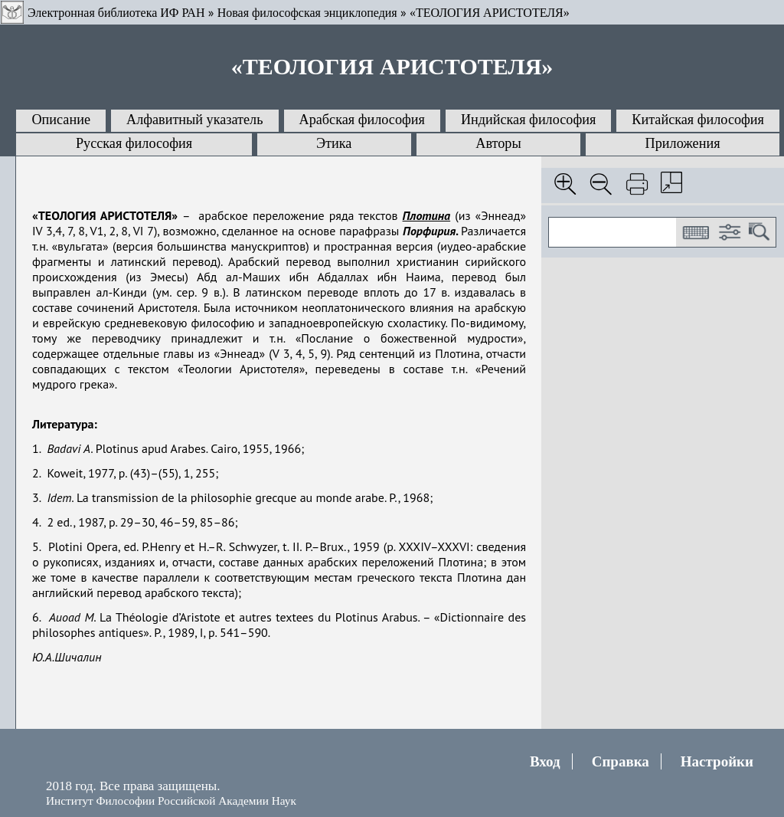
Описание (60, 119)
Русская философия (134, 143)
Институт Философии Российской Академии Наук (171, 800)
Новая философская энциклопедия (307, 12)
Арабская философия (362, 119)
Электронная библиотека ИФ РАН (116, 12)
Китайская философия (698, 119)
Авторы (498, 143)
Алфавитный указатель (194, 119)
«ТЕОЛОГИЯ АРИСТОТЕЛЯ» (490, 12)
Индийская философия (528, 119)
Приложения (682, 143)
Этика (333, 143)
